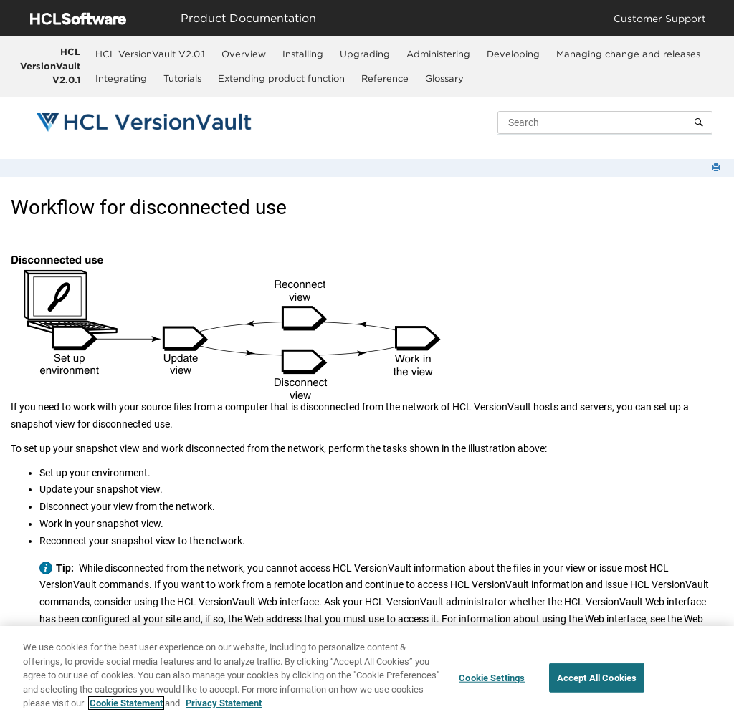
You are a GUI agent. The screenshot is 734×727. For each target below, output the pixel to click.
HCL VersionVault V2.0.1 (50, 66)
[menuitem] (150, 54)
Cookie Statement (126, 703)
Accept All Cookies (597, 678)
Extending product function (281, 78)
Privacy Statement (224, 703)
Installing (302, 54)
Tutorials (182, 78)
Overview (243, 54)
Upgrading (365, 54)
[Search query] (604, 122)
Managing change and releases (628, 54)
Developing (513, 54)
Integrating (121, 78)
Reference (385, 78)
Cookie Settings (492, 678)
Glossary (444, 78)
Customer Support (660, 18)
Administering (438, 54)
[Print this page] (717, 168)
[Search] (698, 122)
